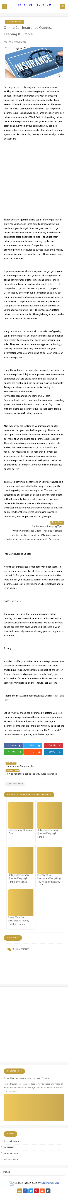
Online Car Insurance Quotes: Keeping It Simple (37, 531)
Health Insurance (12, 1141)
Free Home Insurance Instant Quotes (27, 1078)
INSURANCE (9, 1148)
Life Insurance (11, 1154)
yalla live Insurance (34, 5)
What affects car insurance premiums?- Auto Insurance (34, 540)
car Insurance (14, 22)
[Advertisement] (34, 175)
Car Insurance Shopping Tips (46, 527)
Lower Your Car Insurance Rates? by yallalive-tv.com (18, 921)
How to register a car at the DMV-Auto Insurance (36, 535)
